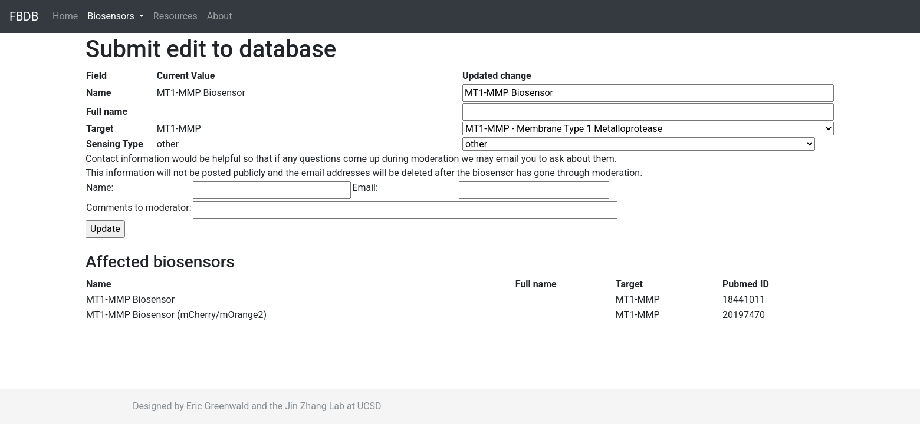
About (219, 16)
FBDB (23, 16)
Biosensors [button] (112, 16)
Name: (100, 187)
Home (67, 15)
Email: (364, 187)
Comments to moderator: (139, 207)
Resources (175, 16)
